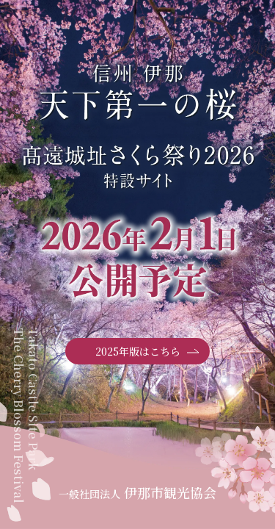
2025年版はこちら (147, 352)
